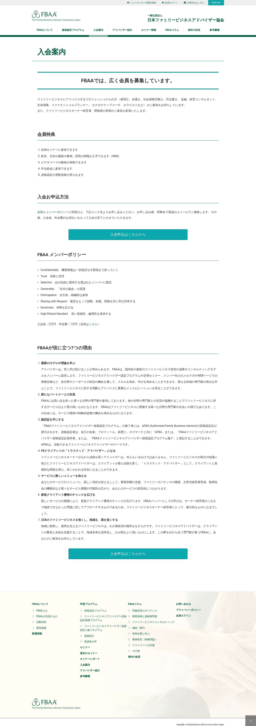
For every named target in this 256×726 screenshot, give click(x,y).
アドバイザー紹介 (122, 29)
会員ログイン (170, 2)
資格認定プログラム (73, 29)
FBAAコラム (172, 29)
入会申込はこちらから (128, 232)
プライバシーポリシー (188, 604)
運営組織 (41, 622)
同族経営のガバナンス (144, 605)
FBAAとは (41, 605)
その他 (136, 645)
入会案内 (98, 29)
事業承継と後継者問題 (144, 611)
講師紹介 (89, 630)
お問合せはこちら (194, 2)
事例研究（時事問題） (144, 634)
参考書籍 (215, 29)
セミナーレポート (90, 653)
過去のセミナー (88, 648)
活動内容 (41, 617)
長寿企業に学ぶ (141, 628)
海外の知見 (194, 29)
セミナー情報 (148, 29)
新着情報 (37, 628)
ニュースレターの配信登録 (141, 2)
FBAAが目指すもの (46, 611)
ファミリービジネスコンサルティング (153, 617)
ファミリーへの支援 (143, 640)
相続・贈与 (138, 622)
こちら (93, 321)
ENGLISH (216, 2)
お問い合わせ (183, 599)
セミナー (85, 642)
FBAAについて (45, 29)
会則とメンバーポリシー (53, 212)
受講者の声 (90, 636)
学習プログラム (88, 599)
